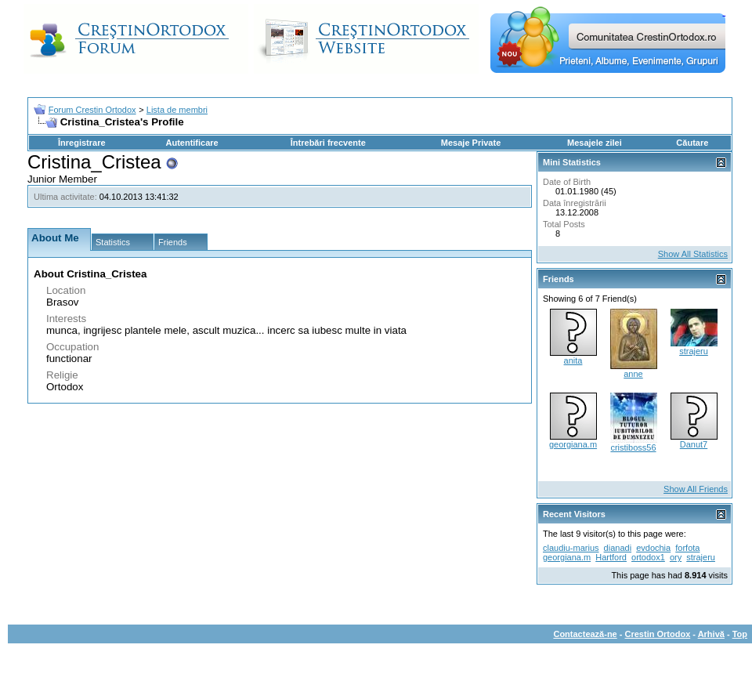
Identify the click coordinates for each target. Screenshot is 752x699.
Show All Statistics (693, 254)
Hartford (611, 557)
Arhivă (711, 634)
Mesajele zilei (594, 142)
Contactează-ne (584, 634)
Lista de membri (177, 109)
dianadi (617, 547)
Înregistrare (82, 142)
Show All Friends (695, 489)
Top (739, 634)
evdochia (653, 547)
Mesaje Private (471, 142)
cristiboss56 (633, 447)
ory (676, 557)
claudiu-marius (571, 547)
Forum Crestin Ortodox (92, 109)
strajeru (693, 351)
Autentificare (191, 142)
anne (633, 373)
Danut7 (693, 444)
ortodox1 (648, 557)
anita (573, 360)
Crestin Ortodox (658, 634)
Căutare (692, 142)
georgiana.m (573, 444)
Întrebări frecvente (328, 142)
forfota (687, 547)
